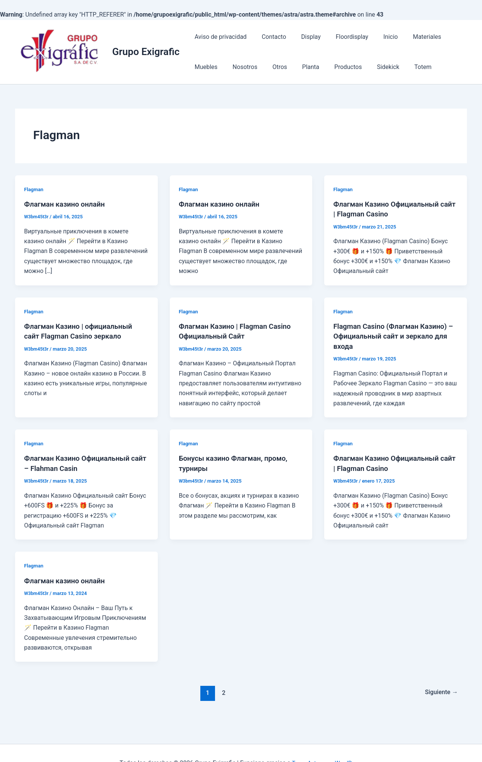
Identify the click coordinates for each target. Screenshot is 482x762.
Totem (368, 67)
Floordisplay (341, 36)
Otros (237, 67)
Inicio (377, 36)
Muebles (447, 36)
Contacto (269, 36)
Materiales (410, 36)
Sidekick (336, 67)
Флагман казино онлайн (67, 204)
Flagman (34, 189)
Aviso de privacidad (219, 36)
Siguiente (440, 692)
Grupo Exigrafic (146, 51)
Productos (299, 67)
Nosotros (205, 67)
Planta (264, 67)
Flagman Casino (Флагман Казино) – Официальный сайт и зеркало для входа (393, 335)
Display (303, 36)
